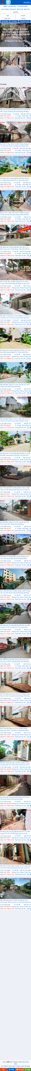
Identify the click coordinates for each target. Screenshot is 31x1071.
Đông (27, 225)
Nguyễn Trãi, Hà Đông (16, 41)
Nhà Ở (5, 6)
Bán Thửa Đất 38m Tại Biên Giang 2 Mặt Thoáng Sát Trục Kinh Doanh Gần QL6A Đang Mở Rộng (15, 592)
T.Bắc (24, 122)
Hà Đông (2, 88)
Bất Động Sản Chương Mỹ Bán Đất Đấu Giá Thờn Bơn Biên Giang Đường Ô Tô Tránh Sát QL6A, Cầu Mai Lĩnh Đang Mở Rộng (15, 351)
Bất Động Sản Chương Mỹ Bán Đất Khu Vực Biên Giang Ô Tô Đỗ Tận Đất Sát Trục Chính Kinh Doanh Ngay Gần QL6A (15, 626)
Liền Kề (15, 12)
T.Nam (25, 191)
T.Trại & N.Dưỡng (22, 6)
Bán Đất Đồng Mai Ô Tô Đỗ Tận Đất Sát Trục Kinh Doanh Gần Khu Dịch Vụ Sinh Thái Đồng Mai (15, 901)
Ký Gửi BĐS (5, 21)
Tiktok (11, 1069)
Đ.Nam (25, 672)
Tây (25, 363)
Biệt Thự (27, 9)
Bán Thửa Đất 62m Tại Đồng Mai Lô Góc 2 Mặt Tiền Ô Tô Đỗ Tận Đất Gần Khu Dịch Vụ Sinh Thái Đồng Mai (15, 489)
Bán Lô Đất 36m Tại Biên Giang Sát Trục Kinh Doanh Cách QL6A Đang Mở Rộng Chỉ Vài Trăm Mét (14, 283)
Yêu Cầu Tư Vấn (24, 21)
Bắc (25, 88)
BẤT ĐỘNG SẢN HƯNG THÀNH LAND (12, 1066)
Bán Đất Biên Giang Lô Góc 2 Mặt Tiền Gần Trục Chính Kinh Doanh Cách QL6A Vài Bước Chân (15, 420)
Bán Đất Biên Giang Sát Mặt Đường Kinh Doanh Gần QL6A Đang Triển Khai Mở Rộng (14, 798)
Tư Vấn (16, 114)
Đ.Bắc (24, 397)
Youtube (20, 1069)
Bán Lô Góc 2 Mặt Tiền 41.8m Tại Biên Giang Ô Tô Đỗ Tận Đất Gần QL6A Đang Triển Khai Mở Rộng (14, 214)
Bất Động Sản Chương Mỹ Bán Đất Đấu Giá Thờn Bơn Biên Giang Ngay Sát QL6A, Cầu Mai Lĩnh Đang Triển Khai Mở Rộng (15, 454)
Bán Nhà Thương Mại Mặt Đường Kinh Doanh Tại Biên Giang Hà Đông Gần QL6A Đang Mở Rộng (15, 110)
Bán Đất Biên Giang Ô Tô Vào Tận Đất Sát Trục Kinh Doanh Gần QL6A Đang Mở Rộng (14, 523)
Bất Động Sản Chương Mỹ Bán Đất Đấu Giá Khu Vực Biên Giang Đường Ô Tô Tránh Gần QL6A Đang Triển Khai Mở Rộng (14, 179)
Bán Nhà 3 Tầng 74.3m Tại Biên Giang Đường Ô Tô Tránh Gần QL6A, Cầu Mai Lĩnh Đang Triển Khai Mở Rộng (14, 145)
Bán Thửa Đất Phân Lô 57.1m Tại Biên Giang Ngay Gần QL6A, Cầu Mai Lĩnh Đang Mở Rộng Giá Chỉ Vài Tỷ (14, 729)
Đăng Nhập (27, 2)
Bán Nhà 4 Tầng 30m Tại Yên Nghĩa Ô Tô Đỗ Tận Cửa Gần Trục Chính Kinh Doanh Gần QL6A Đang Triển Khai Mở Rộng (15, 317)
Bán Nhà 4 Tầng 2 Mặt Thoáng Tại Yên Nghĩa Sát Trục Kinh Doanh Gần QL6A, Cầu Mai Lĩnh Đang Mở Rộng (15, 867)
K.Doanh (20, 88)
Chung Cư (13, 9)
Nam (25, 775)
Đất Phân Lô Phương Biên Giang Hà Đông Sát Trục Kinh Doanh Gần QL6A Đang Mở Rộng (14, 557)
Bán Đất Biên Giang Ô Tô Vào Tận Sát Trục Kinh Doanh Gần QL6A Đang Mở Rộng (15, 385)
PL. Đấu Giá (12, 6)
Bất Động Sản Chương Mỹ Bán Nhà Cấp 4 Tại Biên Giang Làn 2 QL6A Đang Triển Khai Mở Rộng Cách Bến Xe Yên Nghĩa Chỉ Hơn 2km (15, 248)
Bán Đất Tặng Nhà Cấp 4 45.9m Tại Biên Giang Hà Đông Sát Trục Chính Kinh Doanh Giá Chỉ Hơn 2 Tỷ (15, 764)
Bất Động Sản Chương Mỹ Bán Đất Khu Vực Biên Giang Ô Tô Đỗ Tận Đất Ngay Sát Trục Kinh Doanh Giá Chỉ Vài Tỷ (15, 833)
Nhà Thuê (20, 9)
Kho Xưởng (5, 9)
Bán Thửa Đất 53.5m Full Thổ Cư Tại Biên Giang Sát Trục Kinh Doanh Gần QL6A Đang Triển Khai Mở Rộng (15, 695)
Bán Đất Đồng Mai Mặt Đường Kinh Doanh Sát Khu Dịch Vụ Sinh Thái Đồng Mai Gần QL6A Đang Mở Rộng (15, 661)
